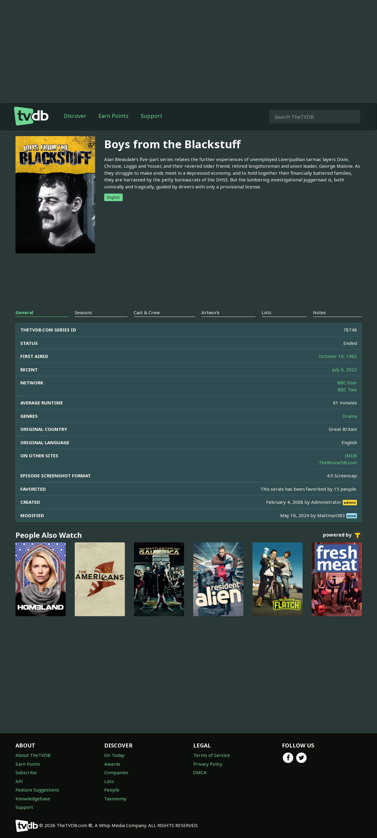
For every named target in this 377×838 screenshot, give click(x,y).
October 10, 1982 (338, 356)
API (19, 781)
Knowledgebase (32, 798)
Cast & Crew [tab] (147, 312)
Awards (112, 764)
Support (152, 115)
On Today (114, 755)
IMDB (351, 455)
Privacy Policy (207, 764)
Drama (349, 416)
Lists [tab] (266, 312)
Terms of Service (211, 755)
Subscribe (26, 772)
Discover (75, 115)
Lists (109, 781)
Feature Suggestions (37, 790)
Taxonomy (115, 798)
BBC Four (347, 383)
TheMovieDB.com (338, 462)
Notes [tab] (319, 312)
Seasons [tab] (83, 312)
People (111, 790)
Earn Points (113, 115)
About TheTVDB (32, 755)
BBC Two (347, 389)
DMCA (200, 772)
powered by (342, 535)
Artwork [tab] (210, 312)
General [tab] (24, 312)
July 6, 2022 (344, 369)
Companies (116, 772)
